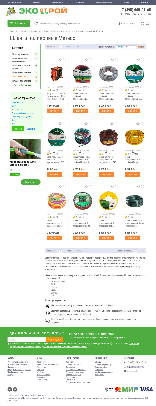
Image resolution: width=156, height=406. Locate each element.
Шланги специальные (21, 72)
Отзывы (126, 2)
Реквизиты (41, 367)
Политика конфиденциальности (104, 370)
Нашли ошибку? (131, 371)
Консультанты (42, 380)
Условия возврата (73, 375)
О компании (42, 362)
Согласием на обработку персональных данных (65, 346)
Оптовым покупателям (104, 2)
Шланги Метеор (19, 76)
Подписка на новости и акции (78, 382)
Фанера (11, 375)
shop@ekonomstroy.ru (134, 367)
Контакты (144, 2)
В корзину (54, 111)
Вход (123, 23)
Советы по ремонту (103, 364)
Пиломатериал (14, 367)
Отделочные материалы (17, 364)
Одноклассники (15, 389)
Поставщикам (79, 2)
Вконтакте (10, 389)
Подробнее (15, 174)
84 (142, 251)
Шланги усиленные (20, 54)
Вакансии (40, 372)
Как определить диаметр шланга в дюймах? (23, 163)
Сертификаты (71, 377)
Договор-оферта (102, 367)
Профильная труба (15, 372)
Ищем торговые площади (47, 364)
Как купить (70, 362)
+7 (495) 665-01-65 (135, 10)
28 (135, 251)
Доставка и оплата (14, 2)
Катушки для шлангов (21, 81)
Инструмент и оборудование (19, 369)
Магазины (36, 2)
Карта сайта (99, 375)
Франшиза (41, 377)
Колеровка (70, 367)
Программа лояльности (76, 369)
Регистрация (133, 23)
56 (139, 251)
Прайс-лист (70, 380)
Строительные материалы (18, 362)
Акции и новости (57, 2)
